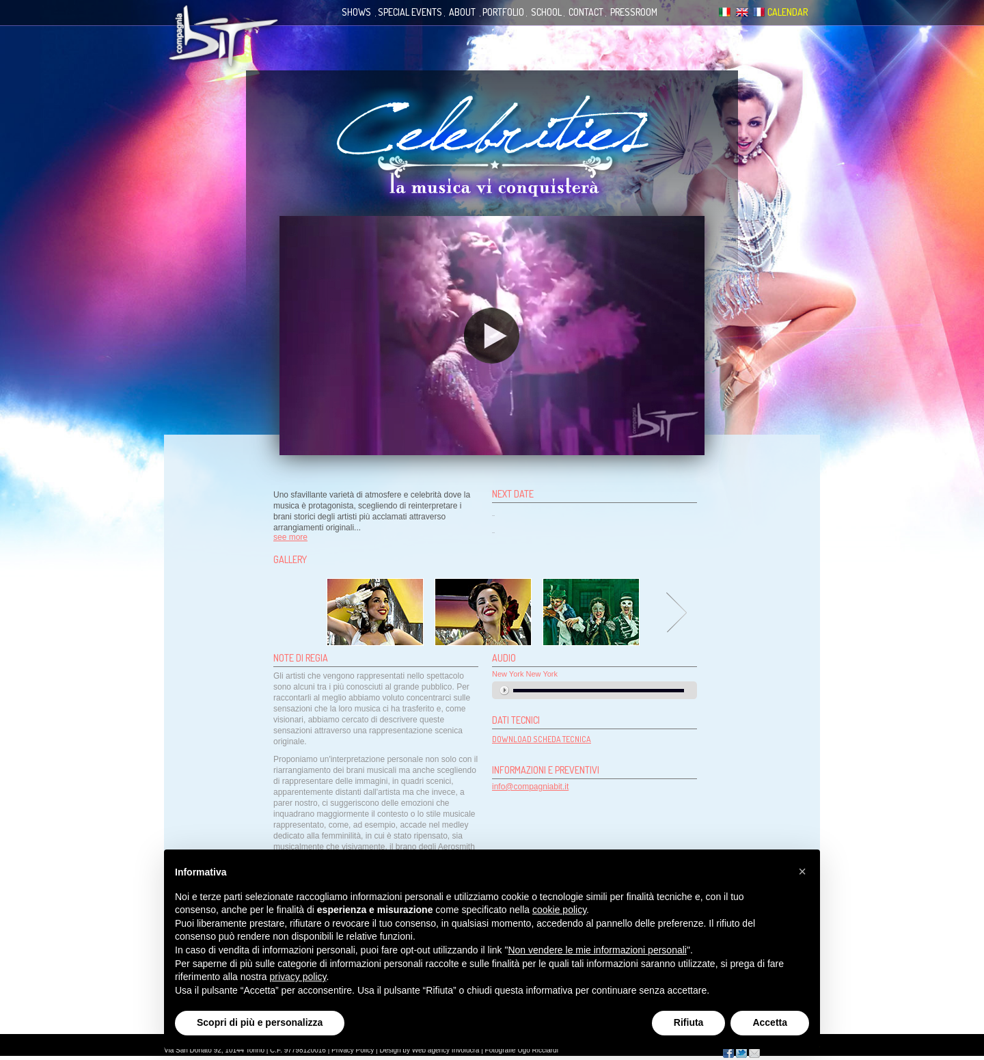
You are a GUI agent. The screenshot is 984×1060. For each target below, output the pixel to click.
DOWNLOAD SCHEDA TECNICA (541, 739)
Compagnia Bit (224, 37)
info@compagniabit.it (530, 786)
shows (356, 12)
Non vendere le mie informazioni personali (597, 950)
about (462, 12)
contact (586, 12)
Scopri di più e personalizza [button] (260, 1022)
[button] (802, 871)
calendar (787, 12)
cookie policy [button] (559, 909)
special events (410, 12)
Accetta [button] (769, 1022)
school (546, 12)
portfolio (503, 12)
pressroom (633, 12)
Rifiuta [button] (689, 1022)
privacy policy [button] (298, 976)
